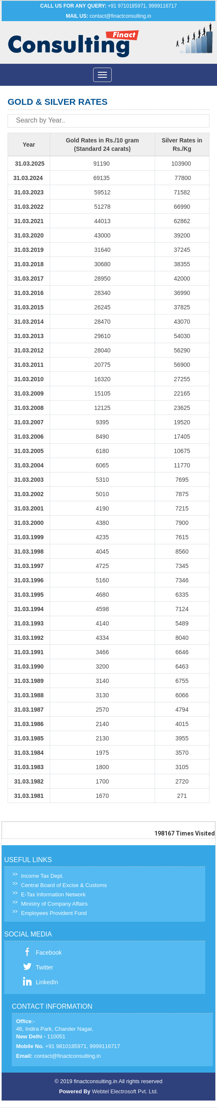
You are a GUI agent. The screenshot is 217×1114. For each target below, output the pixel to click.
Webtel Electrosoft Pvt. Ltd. (125, 1091)
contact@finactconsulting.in (120, 16)
